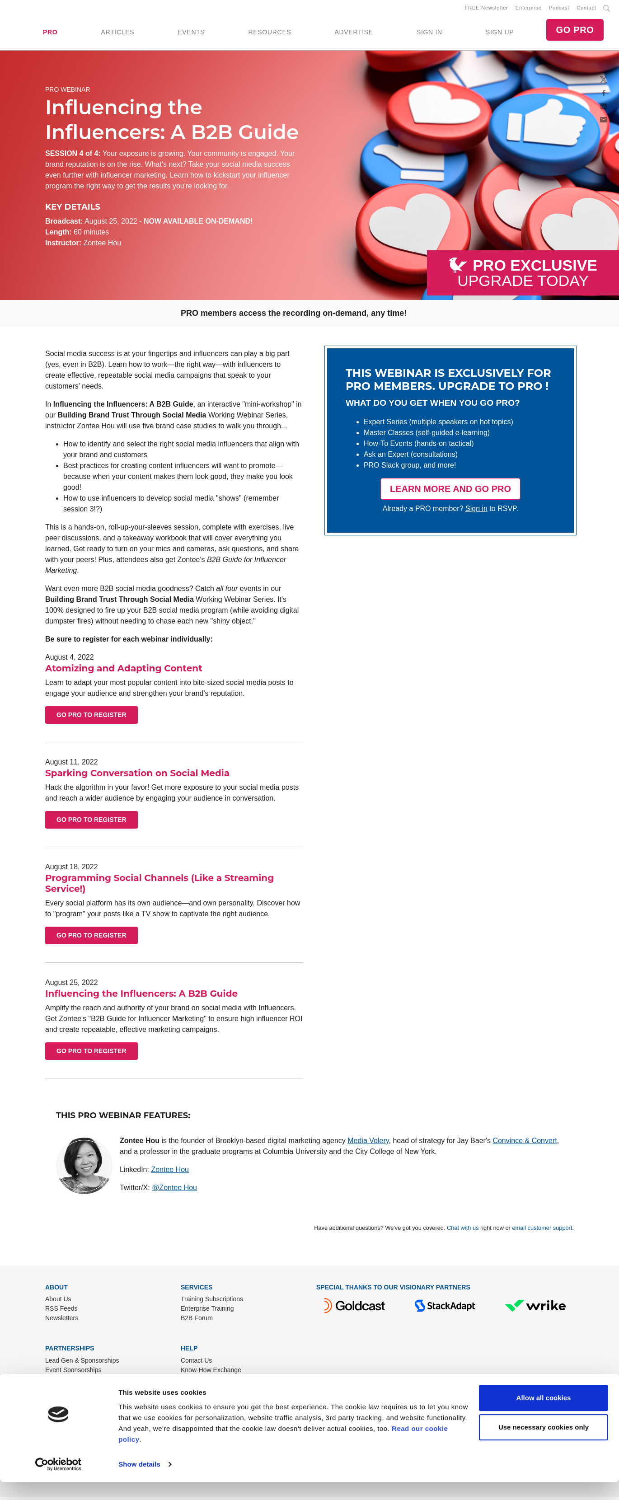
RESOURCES (269, 34)
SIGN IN (429, 34)
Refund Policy (200, 1383)
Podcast (559, 9)
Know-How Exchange (211, 1373)
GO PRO (575, 32)
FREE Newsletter (486, 9)
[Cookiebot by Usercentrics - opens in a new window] (58, 1482)
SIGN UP (500, 34)
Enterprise (529, 9)
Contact (586, 9)
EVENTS (191, 34)
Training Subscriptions (212, 1302)
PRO (50, 34)
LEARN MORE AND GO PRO (450, 492)
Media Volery (368, 1144)
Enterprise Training (207, 1312)
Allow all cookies (543, 1416)
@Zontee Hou (174, 1191)
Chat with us (462, 1231)
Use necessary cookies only (543, 1445)
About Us (58, 1302)
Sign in (476, 512)
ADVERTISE (353, 34)
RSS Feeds (61, 1312)
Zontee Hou (170, 1173)
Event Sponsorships (73, 1373)
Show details (139, 1482)
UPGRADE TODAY (527, 276)
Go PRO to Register (91, 718)
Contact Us (196, 1364)
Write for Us (62, 1383)
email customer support (542, 1231)
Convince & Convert (524, 1144)
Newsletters (61, 1321)
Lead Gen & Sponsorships (82, 1364)
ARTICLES (117, 34)
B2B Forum (197, 1321)
